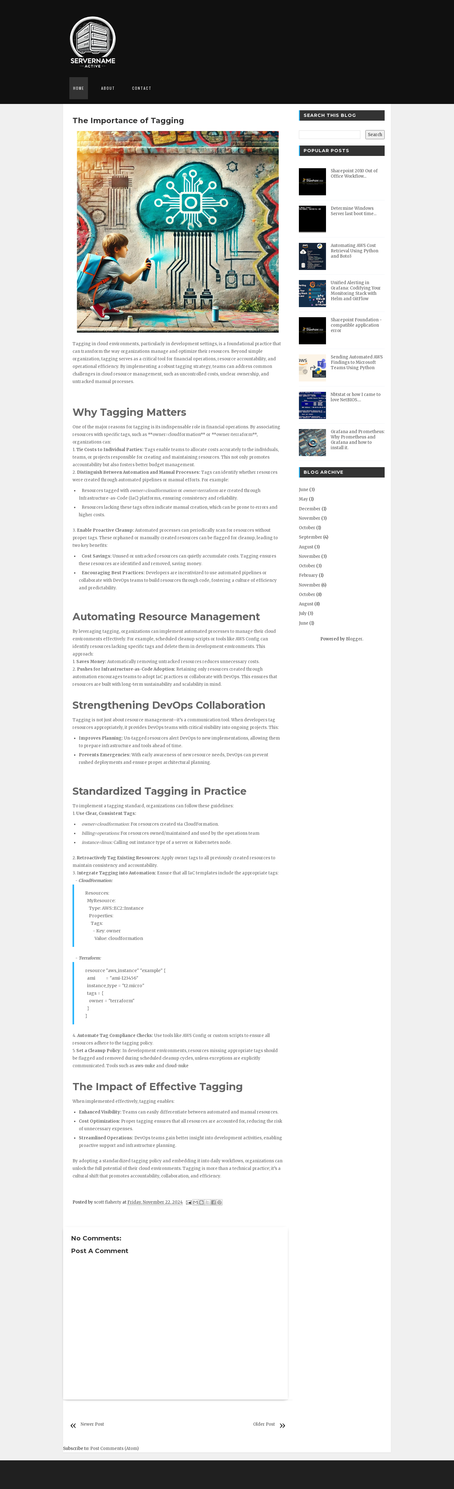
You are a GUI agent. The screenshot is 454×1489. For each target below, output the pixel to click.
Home (78, 88)
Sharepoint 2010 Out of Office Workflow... (354, 173)
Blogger (354, 639)
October (307, 527)
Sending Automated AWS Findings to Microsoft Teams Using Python (357, 362)
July (303, 613)
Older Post (264, 1424)
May (303, 499)
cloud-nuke (177, 1065)
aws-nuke (145, 1065)
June (303, 489)
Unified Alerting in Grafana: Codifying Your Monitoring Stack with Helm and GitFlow (356, 290)
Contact (142, 88)
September (310, 537)
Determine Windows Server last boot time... (353, 211)
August (306, 547)
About (108, 88)
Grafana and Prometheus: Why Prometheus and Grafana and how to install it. (358, 439)
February (308, 575)
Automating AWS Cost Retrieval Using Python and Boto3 (354, 251)
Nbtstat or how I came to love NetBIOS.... (356, 397)
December (310, 509)
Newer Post (92, 1424)
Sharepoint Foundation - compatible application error (356, 325)
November (309, 518)
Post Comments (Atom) (114, 1448)
